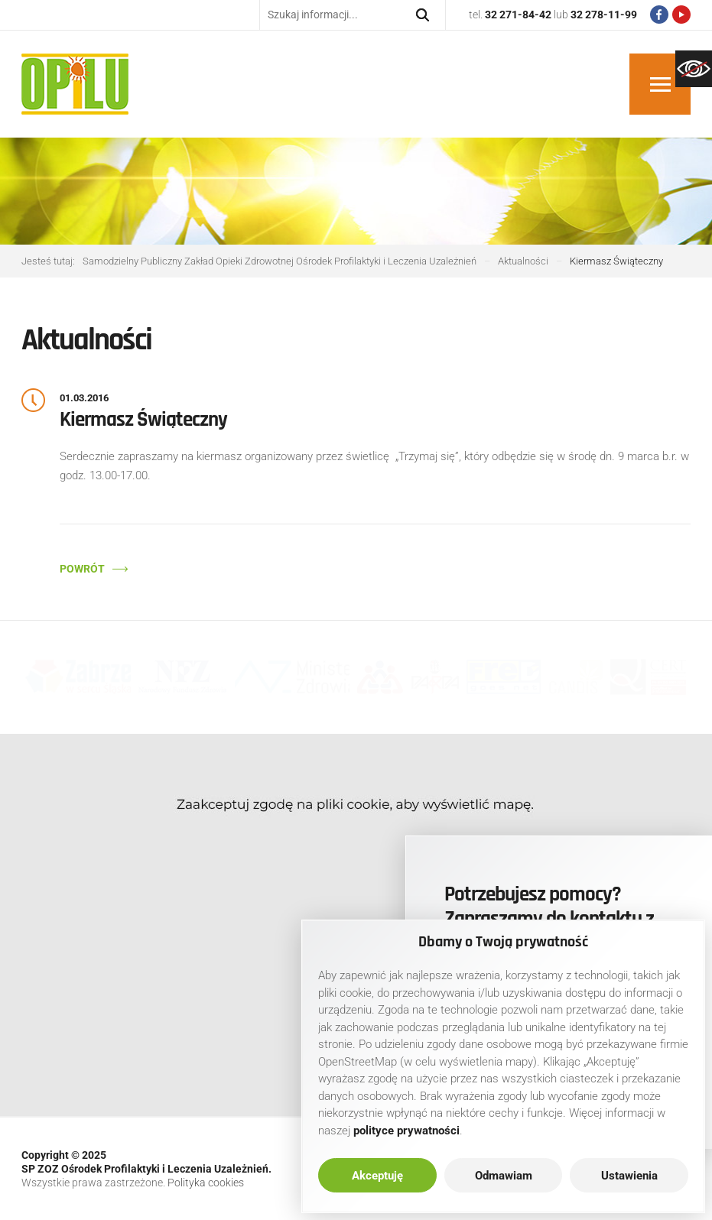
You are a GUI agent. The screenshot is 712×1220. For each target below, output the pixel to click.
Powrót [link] (82, 569)
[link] (693, 68)
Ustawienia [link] (629, 1176)
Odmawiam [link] (503, 1176)
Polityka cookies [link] (205, 1182)
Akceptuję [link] (377, 1176)
